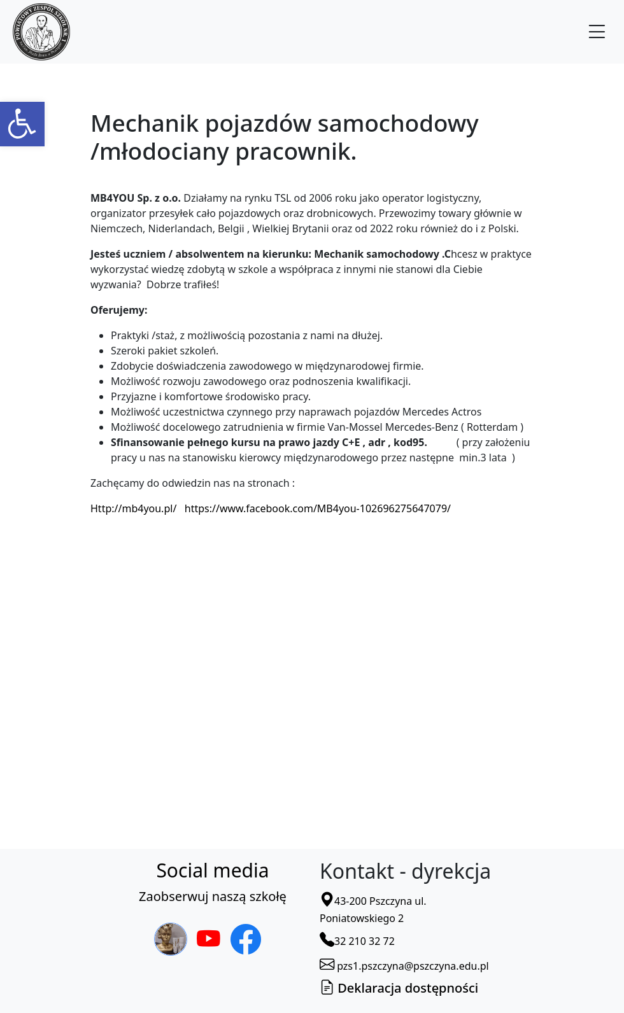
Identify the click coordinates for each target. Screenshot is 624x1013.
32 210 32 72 (357, 941)
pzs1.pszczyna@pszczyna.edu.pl (404, 966)
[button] (22, 124)
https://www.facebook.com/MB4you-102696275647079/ (318, 508)
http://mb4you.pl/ (135, 508)
